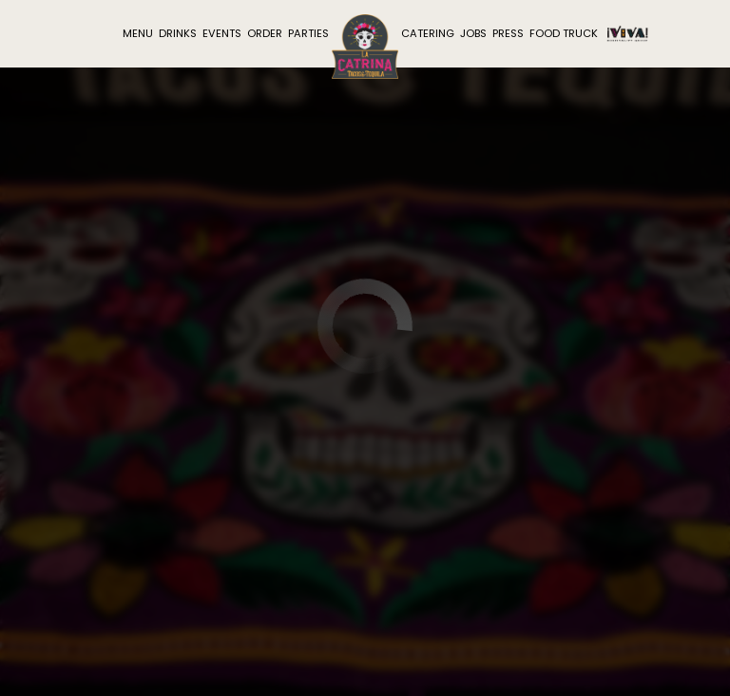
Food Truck (563, 33)
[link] (365, 46)
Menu (138, 33)
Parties (308, 33)
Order (264, 33)
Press (508, 33)
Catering (427, 33)
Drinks (178, 33)
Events (221, 33)
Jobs (473, 33)
